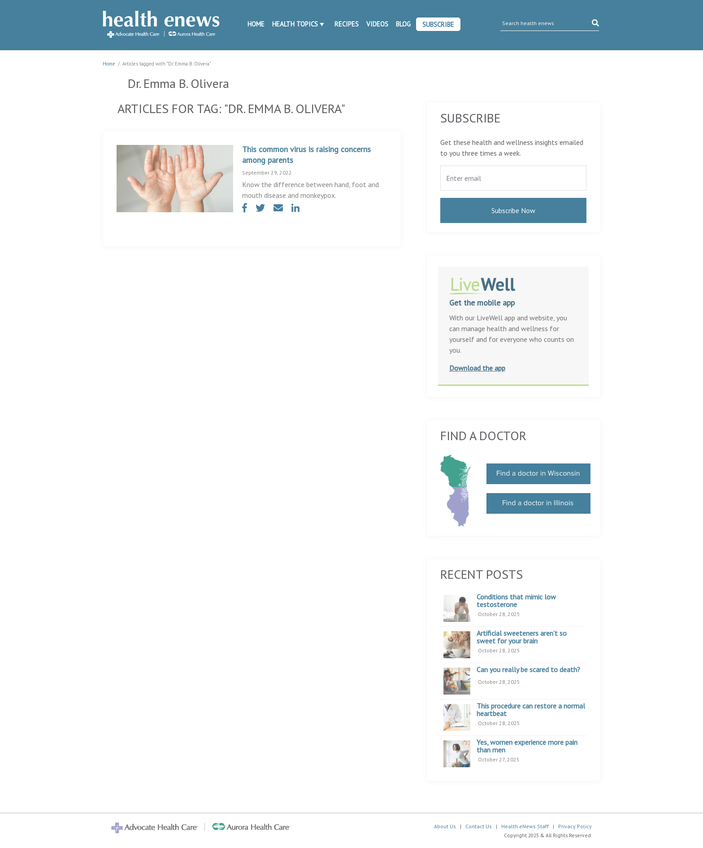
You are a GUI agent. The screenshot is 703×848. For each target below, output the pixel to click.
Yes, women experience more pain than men (527, 746)
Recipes (346, 24)
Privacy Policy (575, 826)
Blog (403, 24)
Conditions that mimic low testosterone (516, 601)
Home (256, 24)
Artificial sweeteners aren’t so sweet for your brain (522, 637)
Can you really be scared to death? (528, 670)
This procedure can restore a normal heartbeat (531, 710)
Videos (377, 24)
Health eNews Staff (525, 826)
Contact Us (478, 826)
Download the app (477, 367)
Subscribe (438, 24)
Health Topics (295, 24)
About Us (445, 826)
